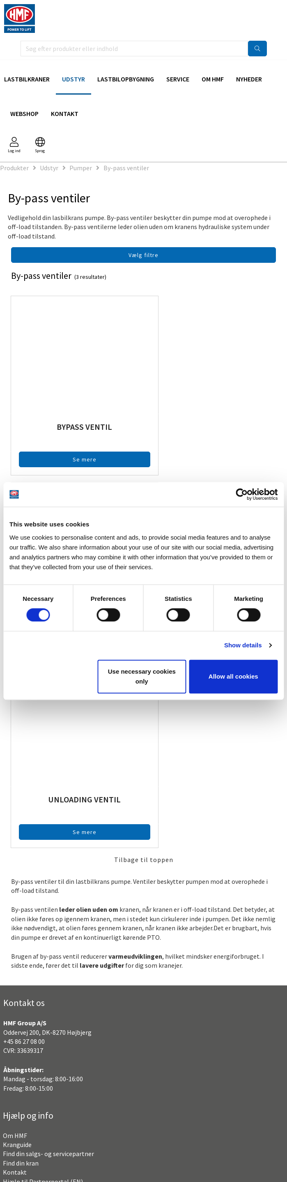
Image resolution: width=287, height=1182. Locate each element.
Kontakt (64, 113)
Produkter (14, 168)
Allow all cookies (233, 676)
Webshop (24, 113)
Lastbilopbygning (125, 79)
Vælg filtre (143, 255)
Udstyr (73, 79)
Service (177, 79)
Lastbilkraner (27, 79)
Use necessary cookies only (142, 676)
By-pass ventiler (126, 168)
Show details (243, 645)
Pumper (80, 168)
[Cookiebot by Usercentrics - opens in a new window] (242, 494)
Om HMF (213, 79)
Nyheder (249, 79)
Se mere (75, 459)
